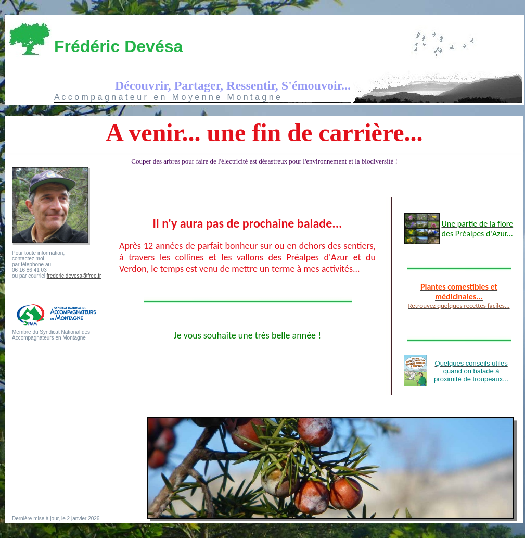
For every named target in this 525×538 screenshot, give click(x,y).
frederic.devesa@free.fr (74, 276)
